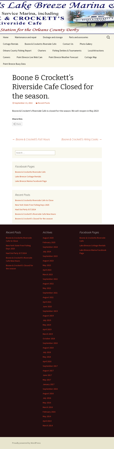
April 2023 (47, 270)
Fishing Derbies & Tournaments (66, 50)
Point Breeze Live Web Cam (29, 57)
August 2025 (48, 237)
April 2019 (47, 329)
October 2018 (49, 338)
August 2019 (48, 315)
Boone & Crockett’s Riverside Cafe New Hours (35, 214)
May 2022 (47, 288)
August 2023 (48, 260)
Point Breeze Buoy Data (14, 63)
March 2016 (48, 407)
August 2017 (48, 370)
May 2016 (47, 402)
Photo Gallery (86, 44)
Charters (42, 50)
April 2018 (47, 361)
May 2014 (47, 416)
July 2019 (47, 320)
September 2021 (50, 292)
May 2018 (47, 357)
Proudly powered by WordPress (26, 443)
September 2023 (50, 256)
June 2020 (47, 306)
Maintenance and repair (26, 37)
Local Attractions (96, 50)
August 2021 (48, 297)
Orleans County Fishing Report (17, 50)
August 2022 (48, 283)
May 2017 (47, 379)
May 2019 (47, 324)
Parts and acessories (78, 37)
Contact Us (68, 44)
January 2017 (48, 384)
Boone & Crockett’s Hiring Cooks (81, 139)
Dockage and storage (53, 37)
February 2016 (49, 411)
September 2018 (50, 343)
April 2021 (47, 302)
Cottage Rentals (10, 44)
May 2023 (47, 265)
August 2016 (48, 393)
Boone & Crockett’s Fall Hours (31, 139)
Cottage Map (91, 57)
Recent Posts (44, 103)
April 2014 (47, 421)
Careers (6, 57)
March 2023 (48, 274)
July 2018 (47, 352)
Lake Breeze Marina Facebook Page (31, 181)
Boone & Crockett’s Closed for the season (34, 218)
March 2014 (48, 425)
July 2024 (47, 251)
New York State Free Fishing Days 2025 (32, 205)
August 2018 (48, 347)
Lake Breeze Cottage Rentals (28, 176)
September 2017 (50, 366)
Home (5, 37)
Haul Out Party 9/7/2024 (25, 209)
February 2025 (49, 242)
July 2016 (47, 398)
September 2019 (50, 311)
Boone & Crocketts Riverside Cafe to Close (34, 200)
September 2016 (50, 389)
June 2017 (47, 375)
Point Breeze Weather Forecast (63, 57)
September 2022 (50, 279)
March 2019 (48, 334)
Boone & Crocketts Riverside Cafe (40, 44)
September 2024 (50, 247)
